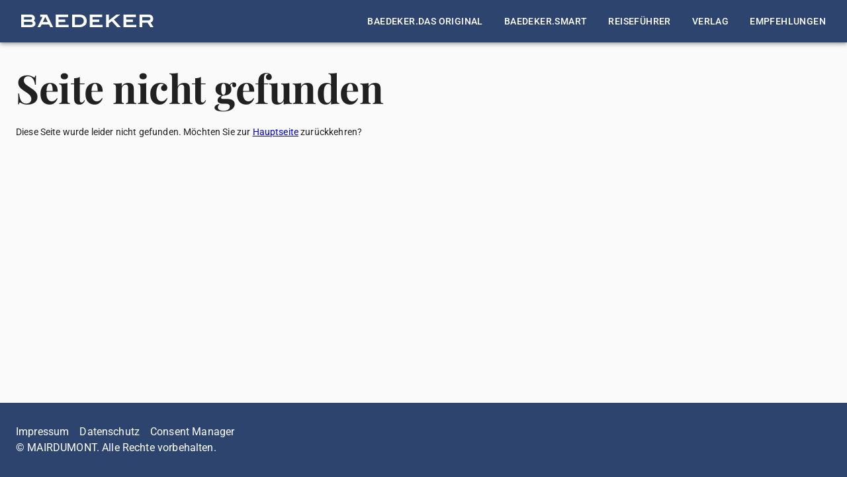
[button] (87, 21)
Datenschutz (109, 431)
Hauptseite (276, 132)
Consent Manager (192, 431)
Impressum (42, 431)
